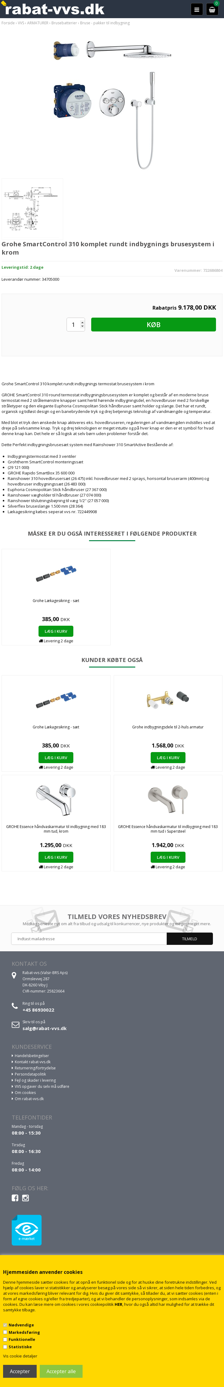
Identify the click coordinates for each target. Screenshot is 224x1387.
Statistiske (20, 1346)
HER (118, 1304)
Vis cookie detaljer (20, 1356)
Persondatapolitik (30, 1074)
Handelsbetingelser (32, 1055)
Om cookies (25, 1092)
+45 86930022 (38, 1010)
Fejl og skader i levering (35, 1080)
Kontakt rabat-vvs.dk (33, 1061)
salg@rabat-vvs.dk (44, 1028)
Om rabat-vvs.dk (29, 1098)
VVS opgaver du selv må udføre (42, 1086)
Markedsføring (24, 1332)
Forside (8, 23)
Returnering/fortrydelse (35, 1068)
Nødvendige (21, 1325)
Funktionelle (22, 1339)
